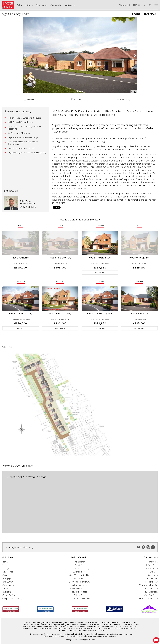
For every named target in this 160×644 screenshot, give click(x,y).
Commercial (55, 5)
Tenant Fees (152, 578)
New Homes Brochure (79, 588)
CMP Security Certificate (147, 598)
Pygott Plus (79, 565)
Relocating (6, 591)
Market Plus (79, 578)
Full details (100, 272)
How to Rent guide (79, 591)
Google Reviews (9, 595)
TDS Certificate (151, 591)
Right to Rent (79, 595)
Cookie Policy (152, 568)
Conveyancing (8, 585)
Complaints (153, 575)
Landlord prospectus (79, 585)
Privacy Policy (152, 565)
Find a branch (79, 561)
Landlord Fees (151, 581)
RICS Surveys (7, 581)
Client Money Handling (148, 585)
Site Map (154, 571)
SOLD (20, 225)
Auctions (6, 588)
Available (100, 225)
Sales (19, 5)
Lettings (29, 5)
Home (5, 561)
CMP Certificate (151, 595)
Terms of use (152, 561)
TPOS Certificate (151, 588)
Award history (79, 571)
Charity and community (79, 568)
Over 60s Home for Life (79, 575)
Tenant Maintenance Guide (79, 598)
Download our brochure (79, 581)
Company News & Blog (12, 598)
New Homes (41, 5)
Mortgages (69, 5)
